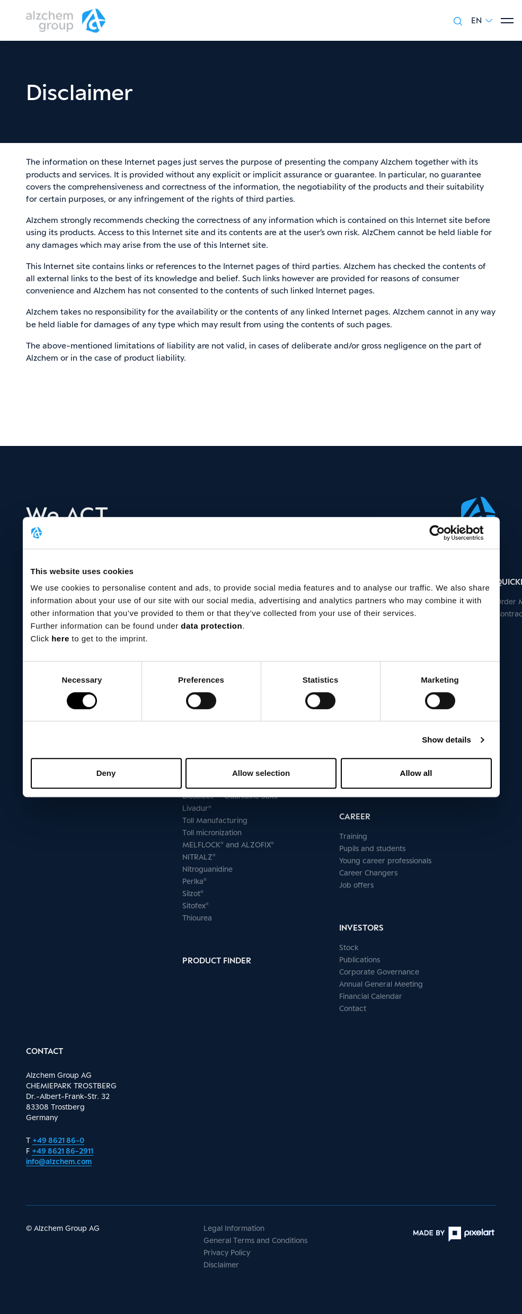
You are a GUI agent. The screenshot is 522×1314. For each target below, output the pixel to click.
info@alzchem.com (59, 1161)
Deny (106, 772)
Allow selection (261, 772)
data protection (211, 625)
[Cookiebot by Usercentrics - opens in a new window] (445, 533)
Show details (446, 739)
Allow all (416, 772)
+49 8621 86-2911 (62, 1150)
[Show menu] (507, 20)
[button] (481, 20)
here (61, 638)
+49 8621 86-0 (58, 1140)
